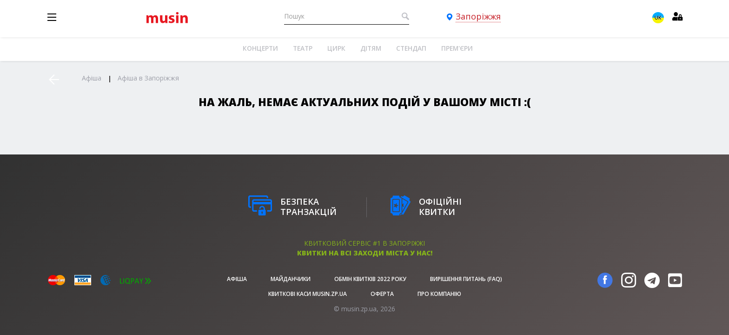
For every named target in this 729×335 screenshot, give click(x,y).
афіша (237, 279)
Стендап (411, 48)
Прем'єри (457, 48)
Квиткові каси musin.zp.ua (307, 294)
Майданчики (291, 279)
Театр (302, 48)
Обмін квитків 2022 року (370, 279)
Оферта (382, 294)
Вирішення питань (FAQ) (466, 279)
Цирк (336, 48)
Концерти (260, 48)
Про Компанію (439, 294)
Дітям (370, 48)
